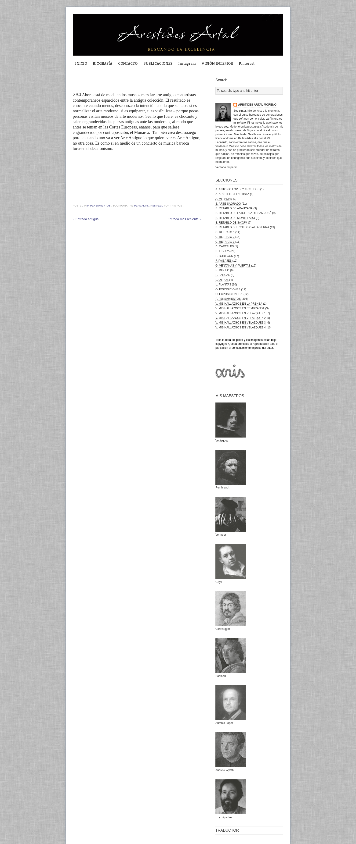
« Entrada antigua (86, 219)
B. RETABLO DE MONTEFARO (235, 218)
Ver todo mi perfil (225, 167)
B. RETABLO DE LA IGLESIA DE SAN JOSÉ (243, 213)
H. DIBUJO (222, 270)
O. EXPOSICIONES (227, 289)
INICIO (81, 63)
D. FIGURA (222, 251)
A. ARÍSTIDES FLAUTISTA (232, 194)
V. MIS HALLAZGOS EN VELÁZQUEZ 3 (240, 322)
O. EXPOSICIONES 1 (229, 294)
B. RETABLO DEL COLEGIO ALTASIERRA (242, 227)
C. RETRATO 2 (225, 237)
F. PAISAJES (223, 260)
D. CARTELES (224, 246)
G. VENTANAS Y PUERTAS (233, 265)
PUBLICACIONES (157, 63)
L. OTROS (222, 279)
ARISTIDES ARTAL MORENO (257, 104)
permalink (141, 205)
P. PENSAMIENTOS (98, 205)
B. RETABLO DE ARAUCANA (234, 208)
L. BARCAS (222, 275)
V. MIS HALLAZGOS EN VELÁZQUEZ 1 (240, 313)
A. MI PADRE (223, 198)
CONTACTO (128, 63)
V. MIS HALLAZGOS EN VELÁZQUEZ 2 (240, 318)
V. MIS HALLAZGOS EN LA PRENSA (238, 303)
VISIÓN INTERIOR (217, 63)
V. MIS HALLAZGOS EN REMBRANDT (240, 308)
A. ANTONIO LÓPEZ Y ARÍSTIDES (237, 189)
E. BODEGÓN (224, 256)
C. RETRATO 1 (225, 232)
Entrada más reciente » (184, 219)
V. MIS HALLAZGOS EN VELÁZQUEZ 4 (240, 327)
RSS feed (156, 205)
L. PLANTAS (223, 284)
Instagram (187, 63)
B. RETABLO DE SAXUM (231, 222)
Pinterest (246, 63)
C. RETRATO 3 (225, 241)
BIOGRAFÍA (102, 63)
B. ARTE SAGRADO (228, 203)
